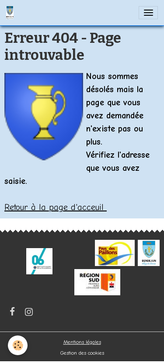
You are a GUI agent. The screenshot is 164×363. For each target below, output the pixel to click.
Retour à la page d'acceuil (55, 207)
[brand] (11, 12)
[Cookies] (18, 345)
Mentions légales (82, 342)
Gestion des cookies (82, 353)
